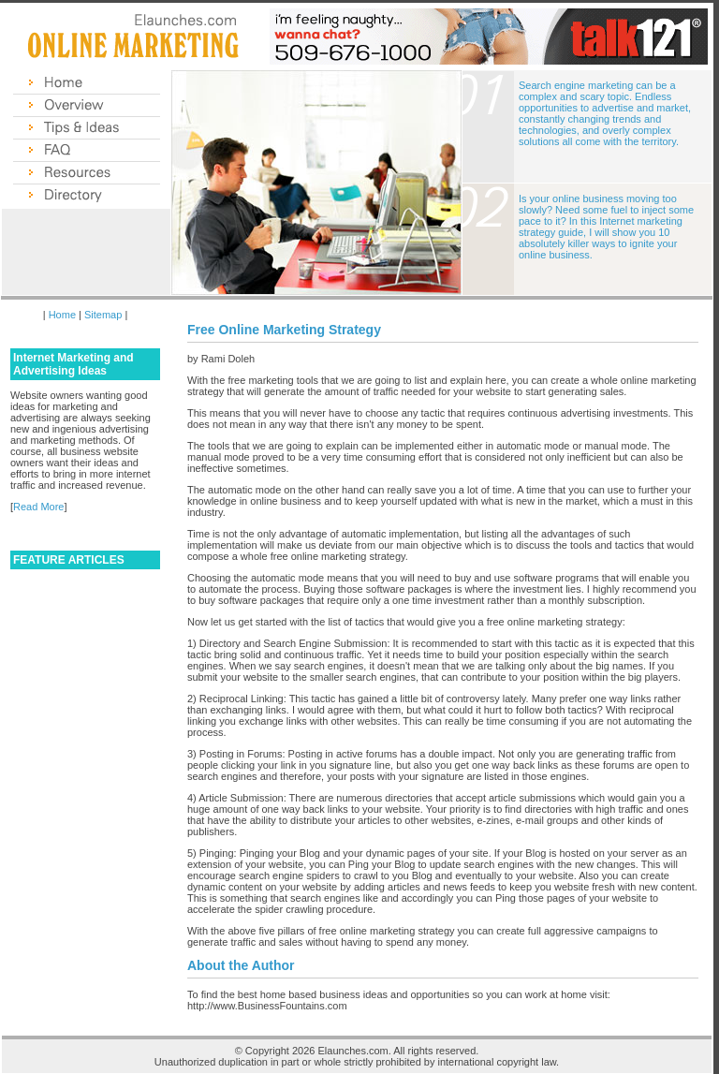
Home (62, 314)
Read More (38, 506)
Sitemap (103, 314)
